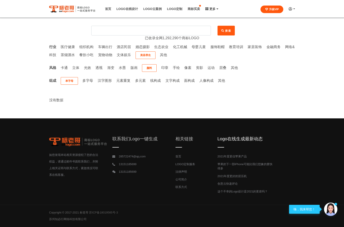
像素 (187, 68)
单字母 (69, 80)
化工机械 (180, 47)
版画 (134, 68)
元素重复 (123, 80)
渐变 (110, 68)
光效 (87, 68)
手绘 (176, 68)
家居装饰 (255, 47)
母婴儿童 (199, 47)
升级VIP (272, 9)
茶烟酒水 (68, 55)
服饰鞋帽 (217, 47)
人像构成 (206, 80)
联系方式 (181, 187)
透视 (99, 68)
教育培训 (236, 47)
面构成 (189, 80)
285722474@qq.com (132, 156)
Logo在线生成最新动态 (240, 138)
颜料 (149, 68)
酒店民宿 (124, 47)
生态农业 (161, 47)
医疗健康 (68, 47)
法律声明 (181, 171)
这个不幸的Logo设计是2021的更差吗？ (243, 191)
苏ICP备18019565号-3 (103, 212)
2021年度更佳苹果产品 (232, 156)
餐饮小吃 (86, 55)
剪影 (199, 68)
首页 (108, 9)
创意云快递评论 (228, 183)
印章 (164, 68)
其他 (163, 55)
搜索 (226, 30)
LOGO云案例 (152, 9)
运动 (211, 68)
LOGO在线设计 (127, 9)
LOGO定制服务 (185, 164)
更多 (211, 9)
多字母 (87, 80)
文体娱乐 (124, 55)
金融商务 (273, 47)
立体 (75, 68)
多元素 (140, 80)
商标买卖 (194, 9)
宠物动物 (105, 55)
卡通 (64, 68)
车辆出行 (105, 47)
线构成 (155, 80)
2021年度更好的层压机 (232, 176)
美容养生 (145, 55)
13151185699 (128, 164)
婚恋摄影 (143, 47)
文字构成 (172, 80)
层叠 (222, 68)
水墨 (122, 68)
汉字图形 (105, 80)
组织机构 (86, 47)
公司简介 (181, 179)
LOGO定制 (174, 9)
